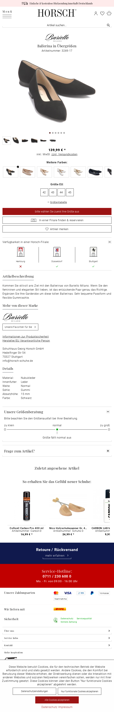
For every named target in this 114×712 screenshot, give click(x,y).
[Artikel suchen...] (57, 25)
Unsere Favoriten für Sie (20, 326)
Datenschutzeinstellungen (34, 691)
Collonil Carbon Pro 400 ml (26, 528)
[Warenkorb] (109, 13)
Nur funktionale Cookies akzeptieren (79, 691)
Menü (7, 12)
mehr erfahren (57, 555)
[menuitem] (7, 13)
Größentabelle (58, 202)
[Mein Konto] (96, 13)
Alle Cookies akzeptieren (57, 699)
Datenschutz (49, 707)
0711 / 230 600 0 (57, 576)
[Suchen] (108, 25)
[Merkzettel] (102, 13)
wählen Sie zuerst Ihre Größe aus (57, 211)
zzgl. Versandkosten (64, 154)
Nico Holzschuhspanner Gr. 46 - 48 (68, 528)
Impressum (65, 707)
